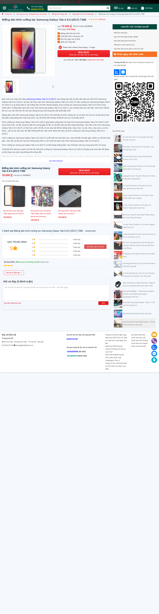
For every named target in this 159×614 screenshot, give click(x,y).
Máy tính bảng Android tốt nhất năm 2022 (137, 314)
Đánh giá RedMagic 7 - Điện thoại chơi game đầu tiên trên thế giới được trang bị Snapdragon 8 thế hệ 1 (138, 294)
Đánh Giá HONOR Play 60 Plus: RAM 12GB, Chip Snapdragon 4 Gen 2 (114, 357)
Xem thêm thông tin (56, 161)
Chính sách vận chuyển (139, 343)
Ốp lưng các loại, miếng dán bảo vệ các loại (32, 14)
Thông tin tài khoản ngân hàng (115, 335)
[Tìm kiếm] (107, 8)
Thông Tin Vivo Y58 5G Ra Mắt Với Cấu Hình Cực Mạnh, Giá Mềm (116, 366)
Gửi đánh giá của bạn (95, 247)
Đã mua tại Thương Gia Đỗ (27, 262)
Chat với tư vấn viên (96, 60)
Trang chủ (7, 14)
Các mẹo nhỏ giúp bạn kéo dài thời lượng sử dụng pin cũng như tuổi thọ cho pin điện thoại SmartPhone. (138, 245)
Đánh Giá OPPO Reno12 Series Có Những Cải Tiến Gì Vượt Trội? (115, 349)
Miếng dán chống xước (60, 14)
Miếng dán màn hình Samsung (83, 14)
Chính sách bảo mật (138, 338)
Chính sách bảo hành (138, 346)
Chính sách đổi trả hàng (139, 340)
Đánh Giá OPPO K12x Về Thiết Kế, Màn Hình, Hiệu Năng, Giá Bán (116, 340)
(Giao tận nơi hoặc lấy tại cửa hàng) (83, 53)
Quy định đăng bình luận (12, 303)
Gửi (103, 303)
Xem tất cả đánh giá (14, 272)
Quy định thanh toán (138, 335)
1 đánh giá (101, 19)
